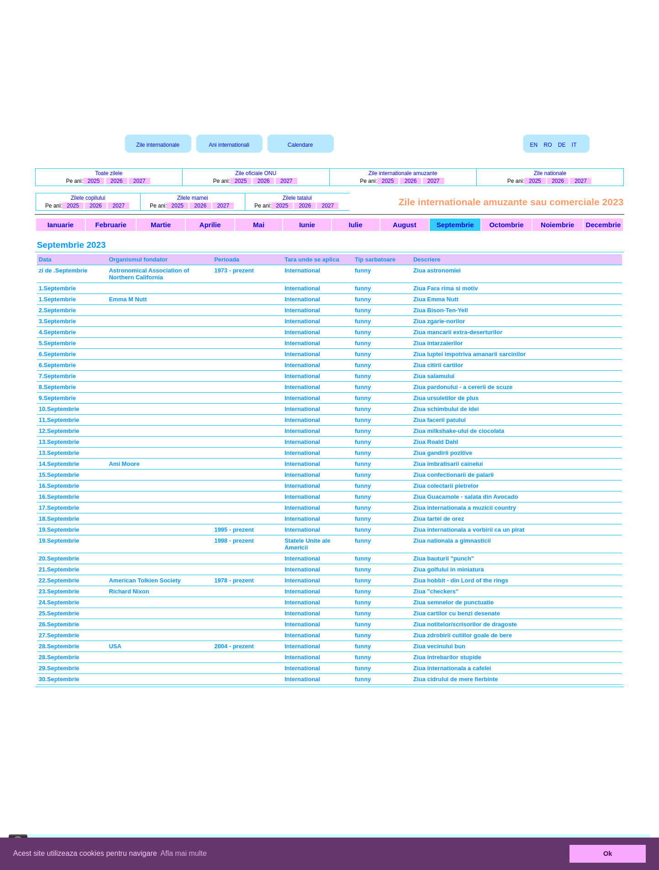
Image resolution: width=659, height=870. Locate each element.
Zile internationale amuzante (403, 173)
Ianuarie (60, 225)
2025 (94, 181)
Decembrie (603, 225)
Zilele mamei (192, 198)
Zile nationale (550, 173)
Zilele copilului (88, 198)
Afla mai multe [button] (183, 853)
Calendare (300, 145)
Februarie (111, 225)
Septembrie (455, 225)
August (404, 225)
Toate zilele (108, 173)
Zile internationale (157, 145)
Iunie (307, 225)
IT (574, 145)
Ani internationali (229, 145)
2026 (117, 181)
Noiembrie (557, 225)
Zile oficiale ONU (255, 173)
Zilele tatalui (297, 198)
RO (547, 145)
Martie (161, 225)
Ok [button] (607, 853)
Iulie (356, 225)
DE (562, 145)
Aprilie (210, 225)
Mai (258, 225)
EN (534, 145)
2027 (139, 181)
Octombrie (506, 225)
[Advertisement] (330, 64)
